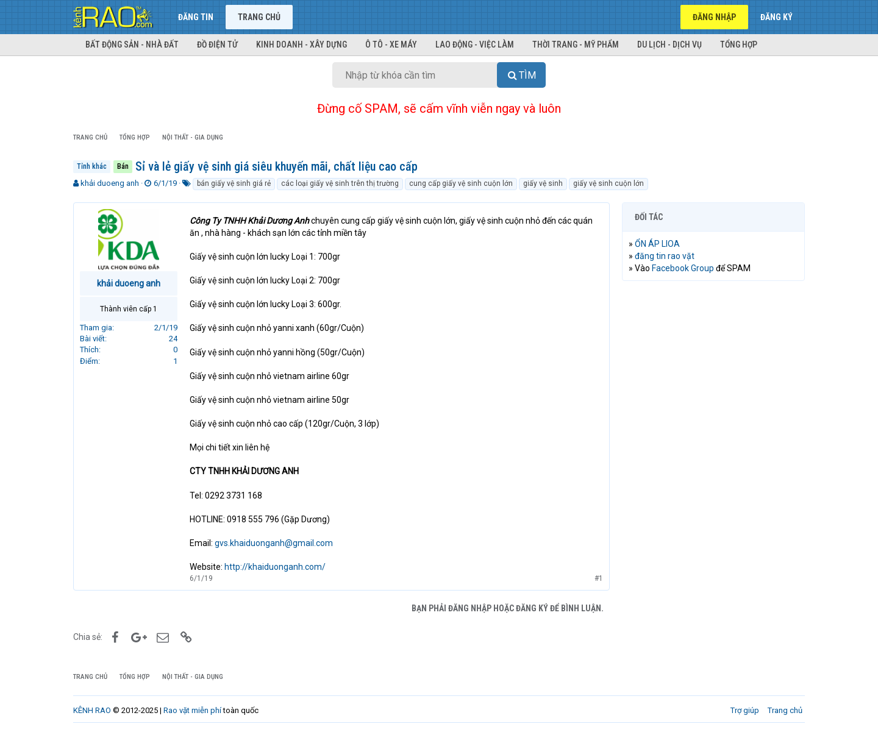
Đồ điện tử (217, 44)
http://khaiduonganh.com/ (275, 567)
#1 (598, 578)
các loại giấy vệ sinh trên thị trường (340, 183)
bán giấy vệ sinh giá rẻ (234, 183)
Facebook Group (683, 268)
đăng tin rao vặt (664, 256)
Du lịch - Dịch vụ (669, 44)
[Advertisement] (713, 476)
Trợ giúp (744, 710)
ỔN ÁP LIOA (657, 244)
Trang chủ (259, 17)
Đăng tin (195, 17)
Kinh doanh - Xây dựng (301, 44)
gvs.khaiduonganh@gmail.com (274, 543)
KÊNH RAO (92, 710)
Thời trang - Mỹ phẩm (575, 44)
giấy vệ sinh (543, 183)
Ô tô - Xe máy (391, 44)
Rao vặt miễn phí (192, 710)
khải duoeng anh (109, 183)
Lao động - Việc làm (474, 44)
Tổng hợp (738, 44)
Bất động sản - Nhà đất (132, 44)
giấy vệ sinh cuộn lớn (608, 183)
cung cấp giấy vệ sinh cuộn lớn (461, 183)
